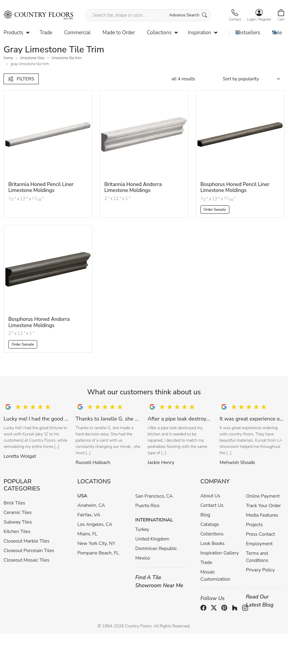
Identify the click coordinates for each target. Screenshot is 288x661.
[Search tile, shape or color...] (148, 15)
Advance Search (188, 15)
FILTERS (21, 79)
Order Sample (215, 209)
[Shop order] (253, 79)
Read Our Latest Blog (260, 600)
